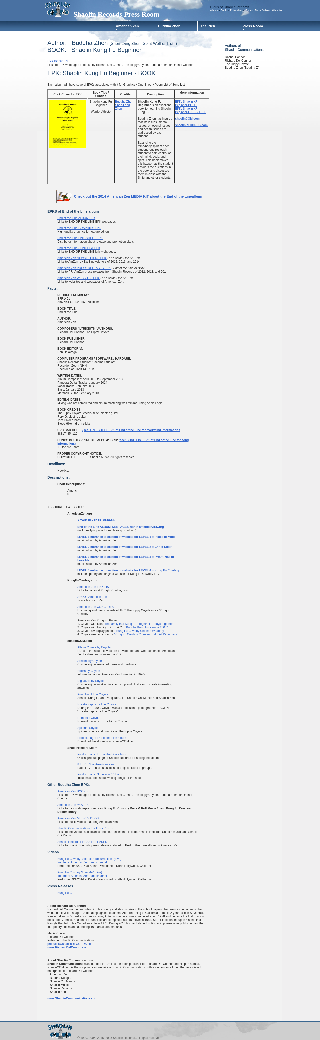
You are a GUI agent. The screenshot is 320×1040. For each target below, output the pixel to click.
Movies (249, 10)
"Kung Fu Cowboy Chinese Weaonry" (140, 631)
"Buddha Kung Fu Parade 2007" (146, 627)
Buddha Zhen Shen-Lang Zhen (124, 105)
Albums (214, 10)
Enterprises (236, 10)
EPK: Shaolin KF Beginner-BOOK (186, 103)
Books (224, 10)
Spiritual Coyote (88, 728)
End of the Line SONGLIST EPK (79, 248)
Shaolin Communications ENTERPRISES (85, 828)
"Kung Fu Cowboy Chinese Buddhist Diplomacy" (146, 634)
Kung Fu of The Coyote (93, 694)
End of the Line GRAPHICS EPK (79, 228)
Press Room (253, 26)
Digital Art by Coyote (91, 681)
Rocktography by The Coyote (97, 704)
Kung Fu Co (66, 893)
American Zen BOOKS (73, 791)
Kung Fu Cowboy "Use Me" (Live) (80, 872)
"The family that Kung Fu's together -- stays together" (139, 624)
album (197, 196)
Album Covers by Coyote (94, 647)
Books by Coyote (89, 671)
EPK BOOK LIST (59, 61)
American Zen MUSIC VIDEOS (78, 818)
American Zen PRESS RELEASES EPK (85, 268)
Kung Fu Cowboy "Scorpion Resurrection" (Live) (90, 859)
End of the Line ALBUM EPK (77, 218)
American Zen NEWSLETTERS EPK (82, 258)
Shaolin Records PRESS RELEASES (82, 842)
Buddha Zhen (169, 26)
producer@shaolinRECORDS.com (71, 944)
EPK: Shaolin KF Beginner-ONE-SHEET (190, 110)
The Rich (207, 26)
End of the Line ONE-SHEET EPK (80, 238)
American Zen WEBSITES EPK (79, 278)
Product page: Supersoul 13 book (100, 774)
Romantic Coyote (89, 718)
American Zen (127, 26)
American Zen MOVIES (73, 805)
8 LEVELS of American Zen (96, 764)
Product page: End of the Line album (102, 738)
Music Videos (262, 10)
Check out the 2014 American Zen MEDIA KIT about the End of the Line (123, 196)
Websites (277, 10)
